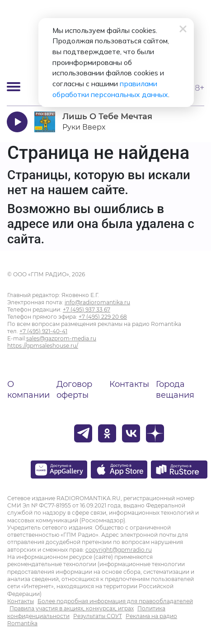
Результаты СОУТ (97, 616)
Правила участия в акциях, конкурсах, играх (71, 608)
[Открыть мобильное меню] (13, 86)
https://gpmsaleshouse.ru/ (42, 345)
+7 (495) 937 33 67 (86, 309)
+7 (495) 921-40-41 (43, 331)
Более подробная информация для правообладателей (115, 601)
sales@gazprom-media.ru (61, 338)
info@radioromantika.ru (97, 302)
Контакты (129, 384)
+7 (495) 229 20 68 (103, 316)
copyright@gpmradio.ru (118, 549)
